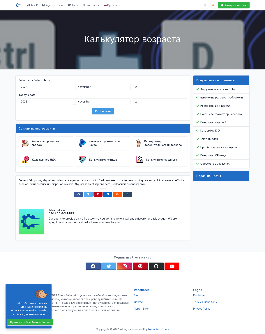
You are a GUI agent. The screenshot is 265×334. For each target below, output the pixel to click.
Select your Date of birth (34, 80)
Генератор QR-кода (213, 155)
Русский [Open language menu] (111, 5)
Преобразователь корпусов (218, 147)
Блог (73, 5)
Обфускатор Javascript (214, 163)
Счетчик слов (209, 138)
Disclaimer (199, 295)
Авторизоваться (233, 5)
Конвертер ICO (210, 130)
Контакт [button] (90, 5)
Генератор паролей (213, 122)
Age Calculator (53, 5)
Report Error (141, 308)
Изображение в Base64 (215, 105)
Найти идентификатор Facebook (221, 114)
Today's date (27, 94)
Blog (136, 295)
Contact (138, 302)
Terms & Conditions (205, 302)
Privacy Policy (201, 308)
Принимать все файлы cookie (30, 322)
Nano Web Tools (158, 329)
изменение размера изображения (222, 97)
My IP (32, 5)
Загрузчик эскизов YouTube (218, 89)
